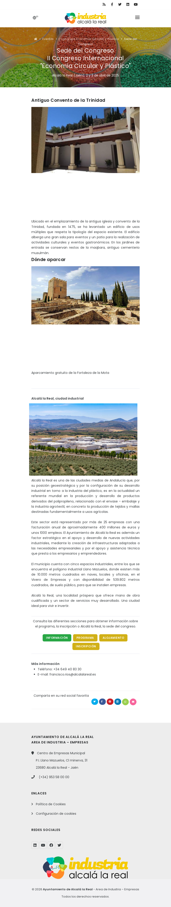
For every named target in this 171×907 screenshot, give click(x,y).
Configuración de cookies (56, 813)
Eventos (48, 39)
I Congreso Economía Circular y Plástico (89, 39)
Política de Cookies (51, 804)
